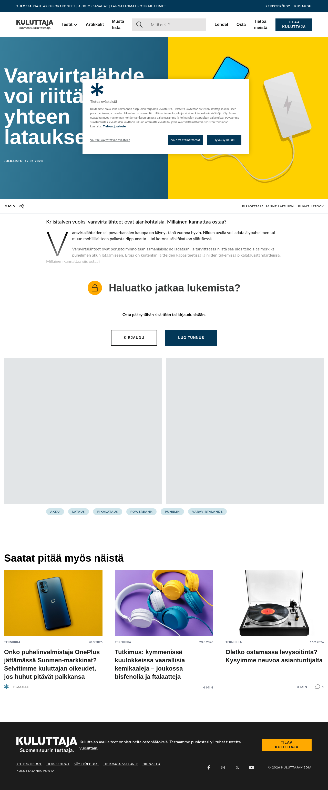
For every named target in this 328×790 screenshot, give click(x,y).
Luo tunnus (191, 338)
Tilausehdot (57, 764)
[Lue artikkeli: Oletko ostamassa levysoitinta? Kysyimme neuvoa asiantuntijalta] (274, 625)
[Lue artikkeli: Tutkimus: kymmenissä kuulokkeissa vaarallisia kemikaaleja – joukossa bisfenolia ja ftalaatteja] (164, 625)
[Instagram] (223, 767)
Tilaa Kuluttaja (294, 24)
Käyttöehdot (86, 764)
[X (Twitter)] (237, 767)
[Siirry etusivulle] (34, 24)
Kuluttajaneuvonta (35, 771)
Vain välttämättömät (185, 139)
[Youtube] (251, 767)
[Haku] (176, 24)
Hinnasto (151, 764)
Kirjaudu (303, 6)
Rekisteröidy (277, 6)
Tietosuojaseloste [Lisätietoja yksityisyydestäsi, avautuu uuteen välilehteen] (114, 126)
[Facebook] (208, 767)
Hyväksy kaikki (224, 139)
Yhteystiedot (29, 764)
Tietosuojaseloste (120, 764)
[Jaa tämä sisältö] (21, 206)
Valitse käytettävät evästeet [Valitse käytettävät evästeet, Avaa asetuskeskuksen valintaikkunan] (110, 139)
